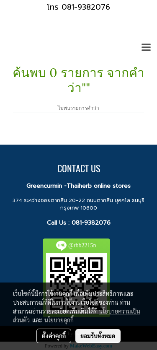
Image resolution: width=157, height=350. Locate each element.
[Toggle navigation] (146, 48)
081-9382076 (91, 222)
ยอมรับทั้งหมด (98, 336)
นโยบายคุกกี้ (59, 320)
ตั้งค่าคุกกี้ (54, 336)
